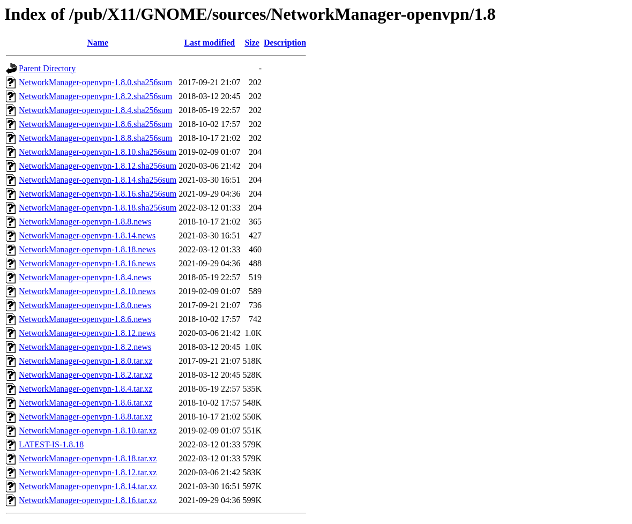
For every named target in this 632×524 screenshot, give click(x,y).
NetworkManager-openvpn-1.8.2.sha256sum (95, 96)
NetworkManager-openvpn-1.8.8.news (85, 221)
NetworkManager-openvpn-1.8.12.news (87, 333)
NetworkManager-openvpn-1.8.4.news (85, 277)
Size (251, 42)
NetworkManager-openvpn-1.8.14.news (87, 235)
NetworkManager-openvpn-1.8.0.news (85, 305)
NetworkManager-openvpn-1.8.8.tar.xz (85, 416)
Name (97, 42)
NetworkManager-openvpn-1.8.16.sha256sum (97, 193)
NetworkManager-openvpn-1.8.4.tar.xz (85, 388)
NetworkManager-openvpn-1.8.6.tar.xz (85, 402)
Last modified (209, 42)
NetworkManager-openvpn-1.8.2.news (85, 346)
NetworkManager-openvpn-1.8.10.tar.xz (88, 430)
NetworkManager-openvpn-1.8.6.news (85, 319)
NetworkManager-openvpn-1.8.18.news (87, 249)
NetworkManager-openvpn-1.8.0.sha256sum (95, 82)
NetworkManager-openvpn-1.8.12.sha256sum (97, 165)
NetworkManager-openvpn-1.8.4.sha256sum (95, 110)
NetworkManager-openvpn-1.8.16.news (87, 263)
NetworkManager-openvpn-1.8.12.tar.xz (88, 472)
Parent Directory (47, 68)
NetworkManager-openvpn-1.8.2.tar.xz (85, 374)
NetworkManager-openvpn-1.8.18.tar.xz (88, 458)
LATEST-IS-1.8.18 (51, 444)
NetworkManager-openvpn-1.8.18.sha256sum (97, 207)
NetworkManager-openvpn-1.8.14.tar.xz (88, 486)
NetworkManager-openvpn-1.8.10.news (87, 291)
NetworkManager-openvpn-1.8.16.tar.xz (88, 500)
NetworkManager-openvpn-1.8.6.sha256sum (95, 124)
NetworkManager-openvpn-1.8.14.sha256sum (97, 179)
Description (285, 42)
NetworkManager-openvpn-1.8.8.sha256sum (95, 138)
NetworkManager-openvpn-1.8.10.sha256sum (97, 151)
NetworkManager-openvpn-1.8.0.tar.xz (85, 360)
